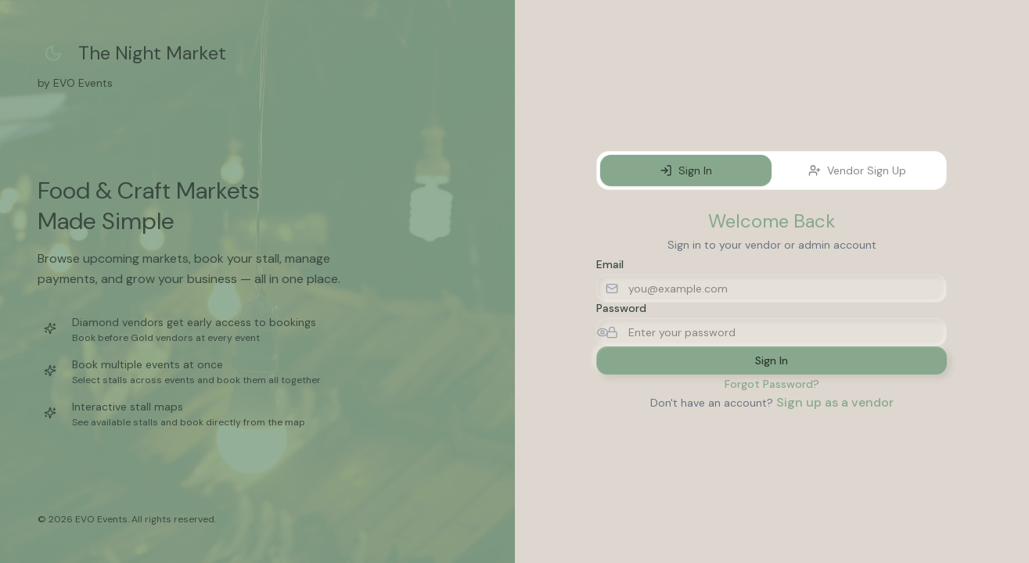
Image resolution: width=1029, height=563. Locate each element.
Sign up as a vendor (835, 402)
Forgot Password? (772, 384)
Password (621, 308)
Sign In (686, 170)
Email (610, 264)
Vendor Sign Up (857, 170)
